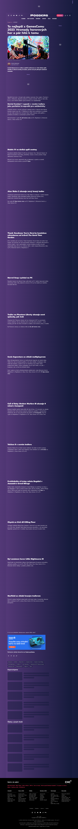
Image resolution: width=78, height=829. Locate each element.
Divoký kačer (31, 800)
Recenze (54, 18)
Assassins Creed (29, 662)
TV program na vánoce (61, 785)
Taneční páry (42, 794)
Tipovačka (42, 796)
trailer (31, 666)
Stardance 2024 (43, 791)
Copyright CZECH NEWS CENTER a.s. (39, 817)
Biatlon (9, 787)
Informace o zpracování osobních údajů (28, 824)
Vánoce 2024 (21, 791)
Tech (49, 18)
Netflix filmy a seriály (55, 803)
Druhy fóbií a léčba (11, 795)
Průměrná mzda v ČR (66, 797)
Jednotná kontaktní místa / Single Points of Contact (39, 826)
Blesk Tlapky (18, 785)
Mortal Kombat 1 (19, 666)
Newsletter (60, 15)
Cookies (38, 824)
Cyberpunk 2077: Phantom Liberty (37, 664)
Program (41, 795)
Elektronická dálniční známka (66, 794)
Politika (30, 791)
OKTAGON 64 (22, 787)
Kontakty (31, 808)
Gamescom (10, 662)
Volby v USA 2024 (33, 798)
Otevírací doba (21, 794)
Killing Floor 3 (21, 662)
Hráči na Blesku (25, 785)
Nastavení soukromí (45, 824)
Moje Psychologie (11, 785)
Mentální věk (10, 798)
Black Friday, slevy (54, 795)
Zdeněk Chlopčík (43, 800)
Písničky (41, 798)
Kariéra (47, 808)
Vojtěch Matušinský (15, 63)
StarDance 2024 (15, 787)
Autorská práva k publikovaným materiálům (28, 823)
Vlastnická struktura (53, 824)
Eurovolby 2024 (32, 796)
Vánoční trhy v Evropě (21, 797)
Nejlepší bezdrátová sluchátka (55, 799)
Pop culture (30, 18)
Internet (38, 18)
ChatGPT (52, 794)
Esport (44, 18)
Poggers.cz (10, 22)
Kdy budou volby (32, 795)
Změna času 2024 (11, 800)
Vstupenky (42, 797)
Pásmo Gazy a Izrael (33, 797)
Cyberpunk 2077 (11, 666)
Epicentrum (10, 794)
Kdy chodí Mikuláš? (22, 798)
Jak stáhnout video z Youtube (55, 797)
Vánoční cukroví (21, 800)
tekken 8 (19, 664)
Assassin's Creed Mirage (38, 662)
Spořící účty (64, 796)
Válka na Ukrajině (32, 794)
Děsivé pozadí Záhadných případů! (48, 785)
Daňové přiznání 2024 (66, 800)
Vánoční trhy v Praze (22, 795)
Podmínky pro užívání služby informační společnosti (47, 823)
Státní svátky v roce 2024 (12, 797)
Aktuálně (9, 791)
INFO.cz (31, 785)
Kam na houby (37, 785)
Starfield (15, 662)
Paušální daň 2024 (65, 801)
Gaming (23, 18)
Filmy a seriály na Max (54, 802)
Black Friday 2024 (22, 801)
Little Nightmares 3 (11, 664)
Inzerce (42, 808)
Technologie (53, 791)
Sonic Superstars (25, 664)
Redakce (37, 808)
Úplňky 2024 (10, 801)
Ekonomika (64, 791)
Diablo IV (26, 666)
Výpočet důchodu (65, 798)
